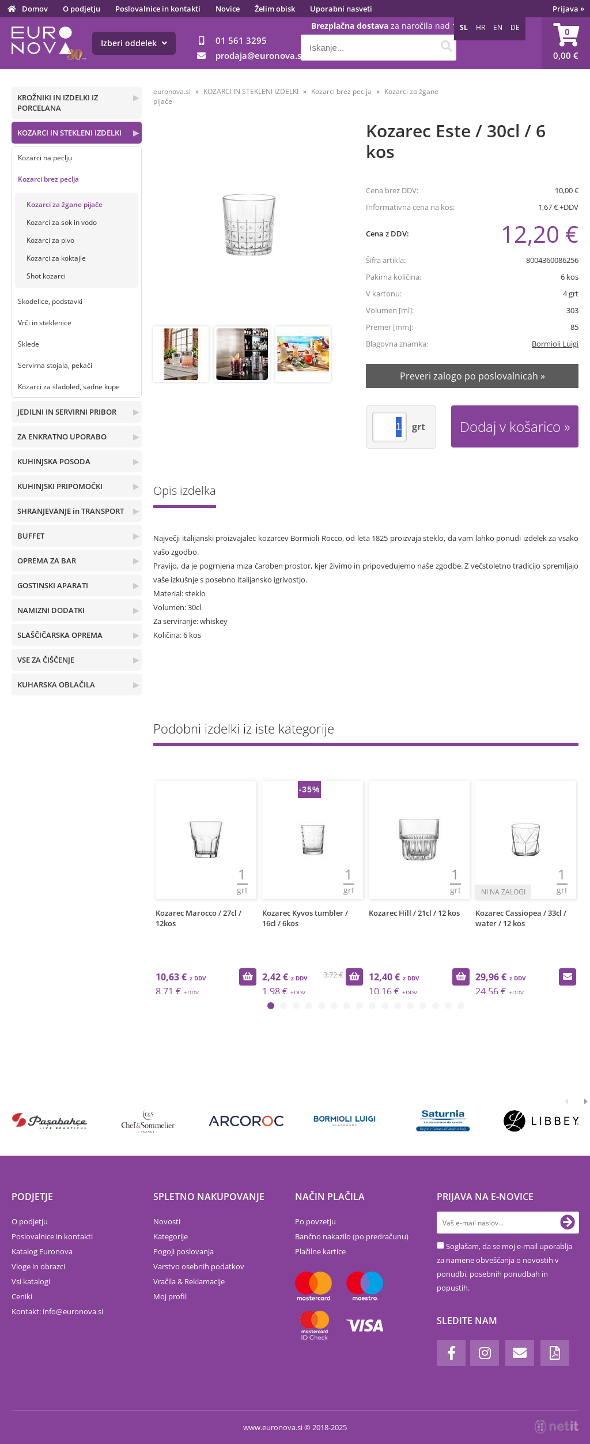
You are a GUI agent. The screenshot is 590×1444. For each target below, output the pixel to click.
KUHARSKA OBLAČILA (56, 684)
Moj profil (170, 1296)
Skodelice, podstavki (50, 301)
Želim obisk (275, 8)
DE (515, 27)
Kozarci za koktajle (56, 258)
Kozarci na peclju (45, 158)
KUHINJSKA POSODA (53, 461)
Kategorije (170, 1236)
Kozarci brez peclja (48, 179)
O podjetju (81, 8)
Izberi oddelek (134, 42)
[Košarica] (566, 43)
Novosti (166, 1221)
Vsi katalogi (31, 1281)
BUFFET (30, 536)
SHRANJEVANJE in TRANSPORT (70, 511)
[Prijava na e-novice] (567, 1223)
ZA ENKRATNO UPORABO (62, 436)
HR (480, 27)
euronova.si (172, 91)
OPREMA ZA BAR (46, 560)
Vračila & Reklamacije (189, 1281)
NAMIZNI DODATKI (51, 610)
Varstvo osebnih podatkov (198, 1266)
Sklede (28, 344)
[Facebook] (451, 1353)
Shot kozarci (46, 276)
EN (497, 27)
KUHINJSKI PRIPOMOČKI (60, 486)
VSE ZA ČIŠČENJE (45, 660)
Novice (227, 8)
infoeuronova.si (73, 1311)
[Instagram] (484, 1353)
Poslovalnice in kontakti (158, 8)
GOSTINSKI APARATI (52, 585)
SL (464, 27)
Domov (35, 8)
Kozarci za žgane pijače (65, 204)
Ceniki (22, 1296)
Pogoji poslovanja (183, 1251)
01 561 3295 (241, 40)
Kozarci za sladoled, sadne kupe (69, 387)
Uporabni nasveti (341, 8)
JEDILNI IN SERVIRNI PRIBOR (66, 412)
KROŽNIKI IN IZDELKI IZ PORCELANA (57, 102)
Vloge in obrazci (38, 1266)
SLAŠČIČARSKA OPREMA (60, 635)
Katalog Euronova (42, 1251)
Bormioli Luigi (555, 344)
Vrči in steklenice (44, 323)
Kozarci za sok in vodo (62, 222)
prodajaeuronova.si (259, 55)
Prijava (568, 8)
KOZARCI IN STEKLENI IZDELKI (69, 132)
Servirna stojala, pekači (55, 365)
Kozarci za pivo (50, 240)
